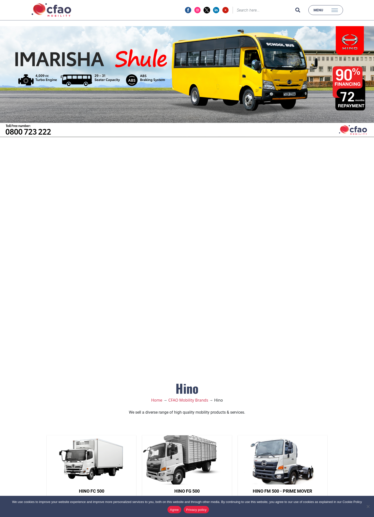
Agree (174, 510)
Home (157, 400)
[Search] (263, 10)
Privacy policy (196, 510)
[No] (367, 506)
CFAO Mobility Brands (188, 400)
